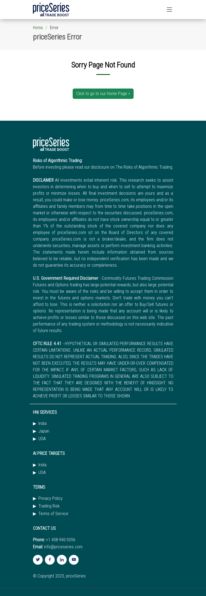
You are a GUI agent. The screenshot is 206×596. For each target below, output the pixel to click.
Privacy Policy (50, 498)
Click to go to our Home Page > (103, 93)
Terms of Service (53, 514)
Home (38, 27)
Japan (43, 431)
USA (42, 439)
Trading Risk (49, 506)
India (42, 423)
